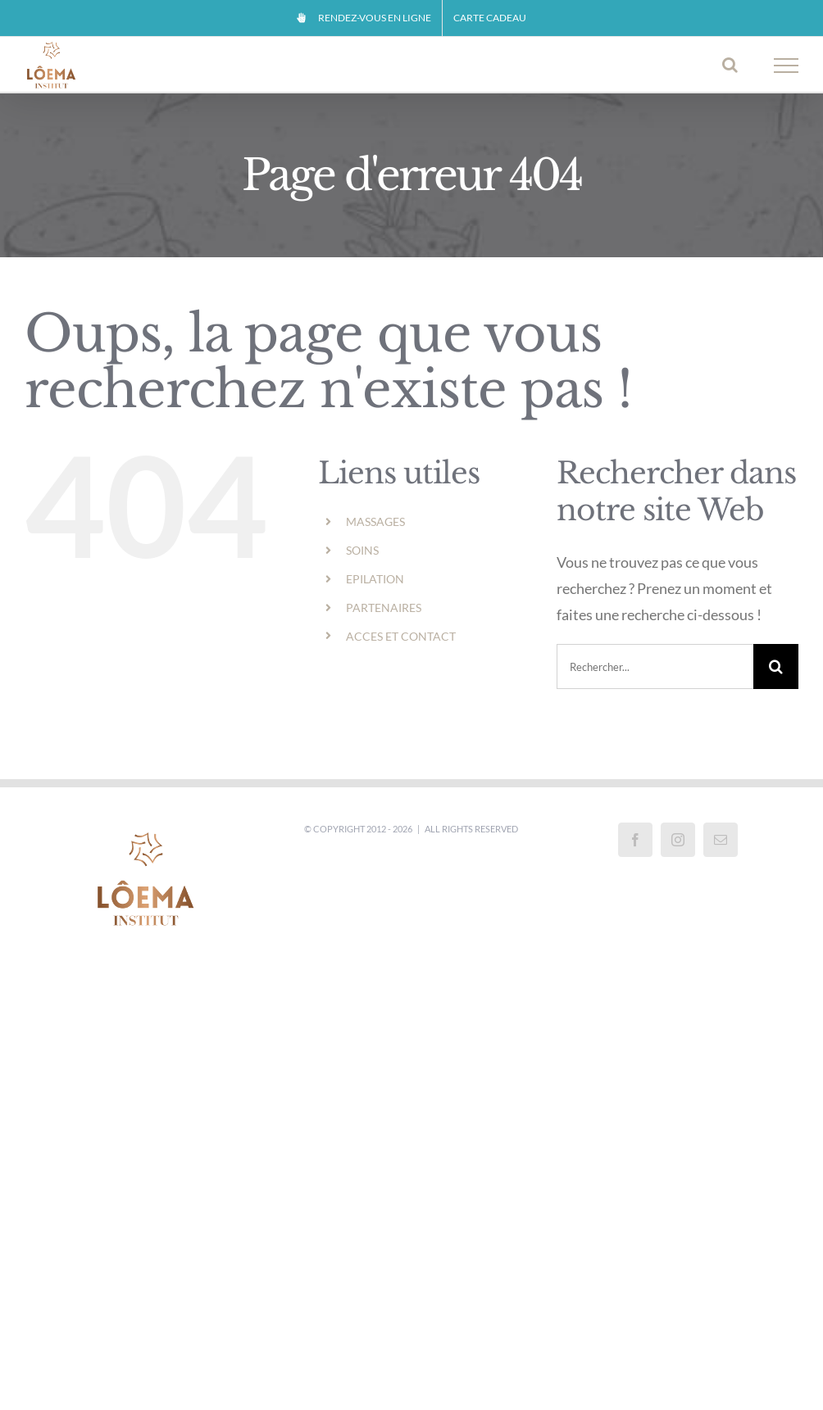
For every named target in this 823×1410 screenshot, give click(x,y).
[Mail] (720, 840)
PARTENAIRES (383, 607)
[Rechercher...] (655, 666)
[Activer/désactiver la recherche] (730, 65)
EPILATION (375, 579)
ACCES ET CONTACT (401, 636)
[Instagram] (678, 840)
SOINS (362, 550)
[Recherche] (775, 666)
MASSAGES (375, 521)
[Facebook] (635, 840)
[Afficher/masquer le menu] (786, 65)
